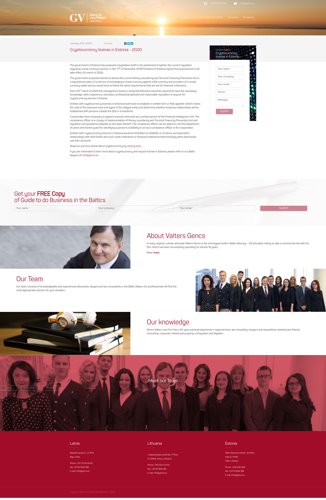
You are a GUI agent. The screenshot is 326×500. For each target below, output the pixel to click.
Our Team (116, 17)
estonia (50, 390)
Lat (71, 3)
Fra (82, 3)
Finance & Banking (152, 17)
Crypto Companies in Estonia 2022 (201, 17)
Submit (224, 113)
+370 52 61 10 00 (162, 467)
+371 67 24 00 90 (85, 465)
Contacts (232, 17)
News (171, 17)
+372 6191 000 (238, 469)
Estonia (108, 46)
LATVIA (8, 390)
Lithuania (30, 390)
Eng (78, 3)
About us (100, 17)
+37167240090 (218, 3)
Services (131, 17)
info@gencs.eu (247, 3)
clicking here (134, 148)
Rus (75, 3)
